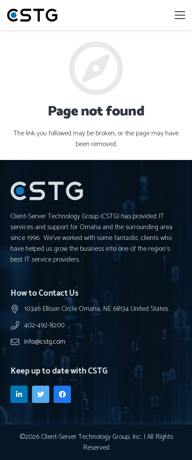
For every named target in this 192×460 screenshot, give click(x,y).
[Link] (32, 15)
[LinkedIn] (19, 394)
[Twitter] (40, 394)
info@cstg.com (44, 342)
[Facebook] (62, 394)
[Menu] (180, 15)
